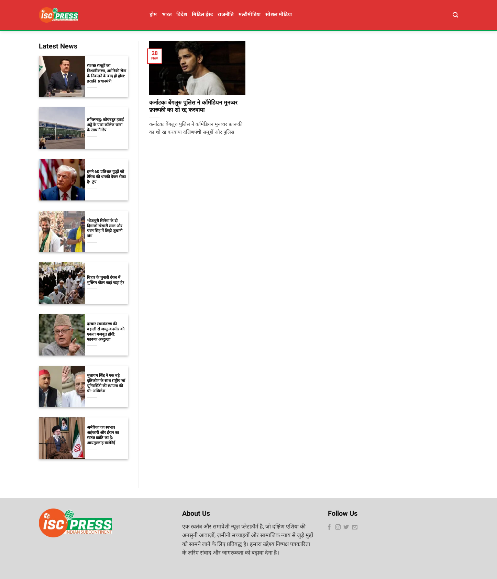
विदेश (181, 15)
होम (153, 15)
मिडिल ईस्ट (202, 15)
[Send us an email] (354, 527)
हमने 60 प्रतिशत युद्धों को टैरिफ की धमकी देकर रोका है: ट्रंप (106, 177)
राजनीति (225, 15)
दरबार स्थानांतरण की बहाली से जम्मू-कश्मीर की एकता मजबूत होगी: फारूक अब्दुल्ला (105, 332)
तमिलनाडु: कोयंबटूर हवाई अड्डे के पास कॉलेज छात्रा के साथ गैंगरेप (105, 125)
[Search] (455, 15)
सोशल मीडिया (278, 15)
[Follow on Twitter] (346, 527)
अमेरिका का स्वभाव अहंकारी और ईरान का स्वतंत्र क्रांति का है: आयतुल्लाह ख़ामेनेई (103, 435)
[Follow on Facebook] (329, 527)
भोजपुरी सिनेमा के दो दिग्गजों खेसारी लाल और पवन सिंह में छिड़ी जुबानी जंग (104, 229)
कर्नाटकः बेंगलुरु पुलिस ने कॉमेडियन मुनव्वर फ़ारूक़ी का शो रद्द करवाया (193, 107)
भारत (167, 15)
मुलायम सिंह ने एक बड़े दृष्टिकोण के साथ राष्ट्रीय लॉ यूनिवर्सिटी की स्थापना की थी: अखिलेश (106, 383)
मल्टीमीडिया (250, 15)
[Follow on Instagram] (338, 527)
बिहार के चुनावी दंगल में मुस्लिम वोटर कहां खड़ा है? (105, 280)
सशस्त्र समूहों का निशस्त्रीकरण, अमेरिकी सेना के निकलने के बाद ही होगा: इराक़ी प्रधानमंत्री (106, 74)
